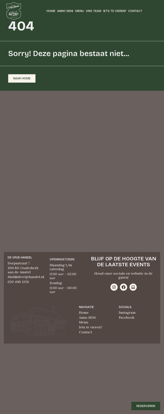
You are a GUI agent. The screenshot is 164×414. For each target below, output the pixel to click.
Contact (135, 11)
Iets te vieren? (114, 11)
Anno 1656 (65, 11)
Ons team (93, 11)
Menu (79, 11)
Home (51, 11)
